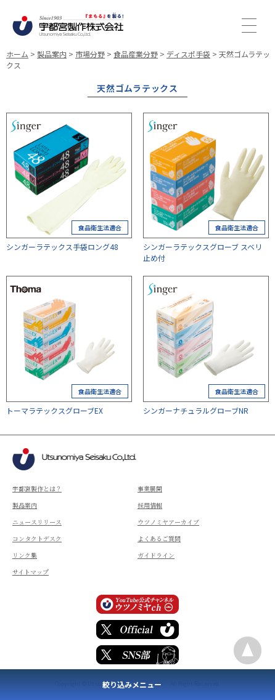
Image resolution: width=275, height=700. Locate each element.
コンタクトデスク (37, 538)
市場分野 (90, 54)
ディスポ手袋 (188, 54)
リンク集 (24, 555)
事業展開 (150, 488)
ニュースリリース (37, 521)
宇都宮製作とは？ (37, 488)
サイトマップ (30, 571)
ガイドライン (156, 555)
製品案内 (52, 54)
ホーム (17, 54)
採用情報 (150, 505)
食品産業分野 (135, 54)
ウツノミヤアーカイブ (168, 521)
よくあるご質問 (159, 538)
